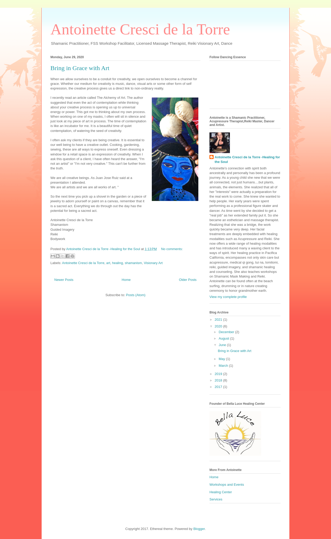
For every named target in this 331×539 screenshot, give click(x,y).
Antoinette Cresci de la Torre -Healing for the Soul (247, 159)
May (222, 359)
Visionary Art (153, 263)
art (108, 263)
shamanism (133, 263)
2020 (219, 326)
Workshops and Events (226, 484)
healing (117, 263)
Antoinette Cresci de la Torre (140, 29)
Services (215, 499)
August (224, 338)
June (223, 345)
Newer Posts (63, 280)
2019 (219, 374)
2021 (219, 319)
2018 (219, 380)
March (224, 366)
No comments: (172, 249)
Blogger (199, 529)
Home (126, 280)
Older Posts (188, 280)
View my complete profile (228, 297)
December (227, 332)
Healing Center (220, 492)
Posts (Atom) (135, 295)
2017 (219, 387)
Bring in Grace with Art (79, 68)
